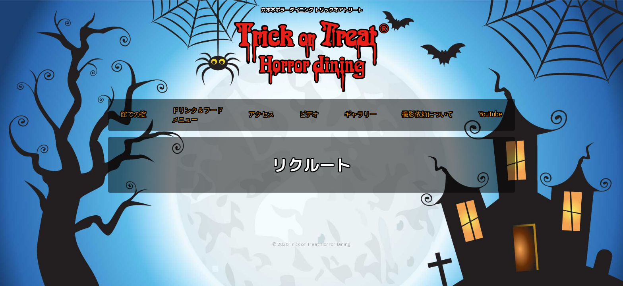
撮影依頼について (427, 114)
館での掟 (133, 114)
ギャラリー (360, 114)
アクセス (261, 114)
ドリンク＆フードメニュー (197, 115)
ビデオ (309, 114)
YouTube (490, 114)
